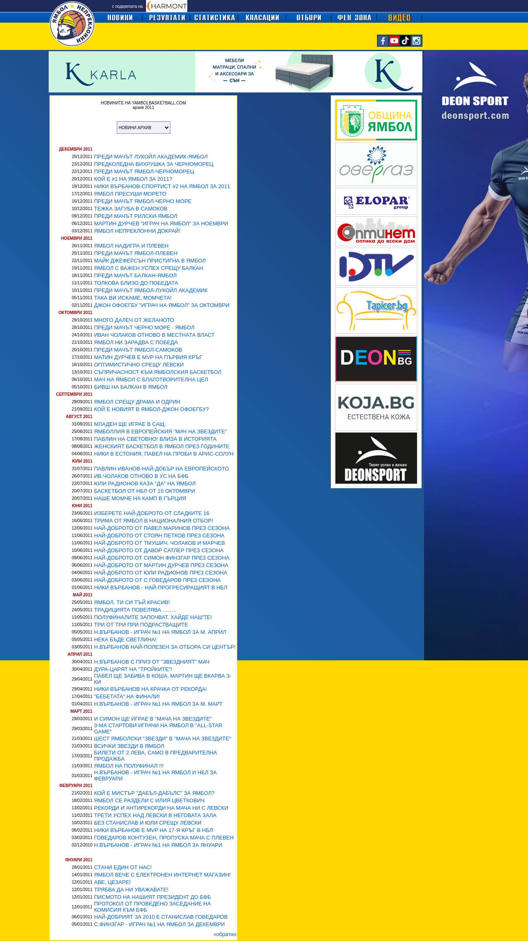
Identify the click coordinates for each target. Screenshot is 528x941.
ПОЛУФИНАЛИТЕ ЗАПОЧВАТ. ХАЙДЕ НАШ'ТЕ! (153, 617)
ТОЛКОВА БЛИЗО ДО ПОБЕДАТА (136, 283)
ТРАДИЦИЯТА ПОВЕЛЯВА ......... (135, 610)
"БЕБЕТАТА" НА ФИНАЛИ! (127, 696)
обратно (226, 934)
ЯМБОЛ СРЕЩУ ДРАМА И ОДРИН (137, 402)
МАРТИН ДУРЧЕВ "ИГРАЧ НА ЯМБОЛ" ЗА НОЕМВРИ (161, 223)
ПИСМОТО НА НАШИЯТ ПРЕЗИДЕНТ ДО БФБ (152, 897)
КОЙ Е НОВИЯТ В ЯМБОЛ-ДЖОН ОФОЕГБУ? (151, 409)
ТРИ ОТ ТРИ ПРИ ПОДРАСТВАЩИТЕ (141, 625)
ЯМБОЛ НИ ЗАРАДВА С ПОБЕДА (136, 342)
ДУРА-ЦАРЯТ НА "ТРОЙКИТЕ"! (133, 669)
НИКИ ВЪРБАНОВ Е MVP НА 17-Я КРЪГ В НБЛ (153, 830)
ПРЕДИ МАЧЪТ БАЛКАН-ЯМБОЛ (135, 275)
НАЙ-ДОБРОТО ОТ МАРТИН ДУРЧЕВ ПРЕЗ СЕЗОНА (161, 565)
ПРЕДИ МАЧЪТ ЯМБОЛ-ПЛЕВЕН (135, 253)
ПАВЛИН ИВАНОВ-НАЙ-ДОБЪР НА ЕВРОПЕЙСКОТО (161, 469)
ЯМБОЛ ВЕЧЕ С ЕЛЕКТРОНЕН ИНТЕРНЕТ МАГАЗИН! (162, 875)
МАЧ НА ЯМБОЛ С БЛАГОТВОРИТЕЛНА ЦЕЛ (151, 379)
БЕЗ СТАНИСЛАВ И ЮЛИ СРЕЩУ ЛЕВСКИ (147, 823)
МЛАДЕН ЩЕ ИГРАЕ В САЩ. (130, 424)
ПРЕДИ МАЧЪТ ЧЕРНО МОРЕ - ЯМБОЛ (144, 327)
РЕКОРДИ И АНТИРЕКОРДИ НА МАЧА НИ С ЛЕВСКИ (161, 808)
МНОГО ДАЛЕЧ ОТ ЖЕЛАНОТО (134, 320)
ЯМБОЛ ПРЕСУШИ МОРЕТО (130, 194)
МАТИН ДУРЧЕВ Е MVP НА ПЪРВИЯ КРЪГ (148, 357)
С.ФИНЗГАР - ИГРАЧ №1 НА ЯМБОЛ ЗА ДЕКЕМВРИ (159, 924)
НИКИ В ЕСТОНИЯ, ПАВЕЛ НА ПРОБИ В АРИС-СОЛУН (163, 454)
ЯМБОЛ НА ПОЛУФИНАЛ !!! (129, 766)
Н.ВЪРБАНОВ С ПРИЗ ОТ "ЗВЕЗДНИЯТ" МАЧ (152, 662)
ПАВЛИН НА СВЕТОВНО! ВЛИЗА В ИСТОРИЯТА (155, 439)
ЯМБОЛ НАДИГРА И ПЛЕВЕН (131, 246)
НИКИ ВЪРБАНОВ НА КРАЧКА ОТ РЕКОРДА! (150, 689)
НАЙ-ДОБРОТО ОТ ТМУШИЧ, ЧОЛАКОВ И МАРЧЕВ (159, 543)
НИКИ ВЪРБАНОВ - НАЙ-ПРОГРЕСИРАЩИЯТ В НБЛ (160, 587)
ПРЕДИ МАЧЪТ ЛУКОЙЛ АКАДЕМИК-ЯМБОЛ (150, 157)
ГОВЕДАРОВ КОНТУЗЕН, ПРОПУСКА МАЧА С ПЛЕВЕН (163, 838)
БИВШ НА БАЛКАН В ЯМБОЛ (130, 387)
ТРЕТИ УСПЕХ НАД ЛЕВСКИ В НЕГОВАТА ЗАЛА (155, 815)
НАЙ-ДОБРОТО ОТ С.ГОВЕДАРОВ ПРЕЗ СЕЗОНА (157, 580)
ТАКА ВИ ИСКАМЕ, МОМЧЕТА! (133, 298)
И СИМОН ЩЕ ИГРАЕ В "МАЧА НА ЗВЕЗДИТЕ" (153, 719)
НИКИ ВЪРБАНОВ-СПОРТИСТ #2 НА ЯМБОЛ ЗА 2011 (162, 186)
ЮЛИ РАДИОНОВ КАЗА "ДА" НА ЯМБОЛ (145, 483)
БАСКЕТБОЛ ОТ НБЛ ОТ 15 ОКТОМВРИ (144, 491)
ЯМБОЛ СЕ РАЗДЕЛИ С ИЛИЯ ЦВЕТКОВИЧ (149, 800)
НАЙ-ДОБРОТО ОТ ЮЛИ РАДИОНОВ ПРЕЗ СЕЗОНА (160, 573)
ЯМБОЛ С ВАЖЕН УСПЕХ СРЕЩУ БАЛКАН (148, 268)
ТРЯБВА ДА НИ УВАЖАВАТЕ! (131, 890)
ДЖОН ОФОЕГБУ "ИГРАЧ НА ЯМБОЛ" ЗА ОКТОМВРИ (161, 305)
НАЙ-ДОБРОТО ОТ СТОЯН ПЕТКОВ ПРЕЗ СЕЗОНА (159, 535)
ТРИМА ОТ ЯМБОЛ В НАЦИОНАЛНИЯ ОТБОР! (153, 521)
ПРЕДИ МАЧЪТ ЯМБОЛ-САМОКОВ (138, 350)
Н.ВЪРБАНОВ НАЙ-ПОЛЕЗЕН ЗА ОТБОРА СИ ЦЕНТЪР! (165, 647)
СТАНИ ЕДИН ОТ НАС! (123, 867)
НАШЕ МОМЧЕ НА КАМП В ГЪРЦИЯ (140, 498)
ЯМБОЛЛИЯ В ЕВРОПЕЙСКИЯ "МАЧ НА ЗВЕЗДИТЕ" (160, 431)
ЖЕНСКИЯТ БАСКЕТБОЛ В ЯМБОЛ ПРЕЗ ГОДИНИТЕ (162, 446)
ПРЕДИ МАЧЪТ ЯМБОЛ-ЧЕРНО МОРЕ (142, 201)
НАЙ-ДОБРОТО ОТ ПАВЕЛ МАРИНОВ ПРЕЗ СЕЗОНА (162, 528)
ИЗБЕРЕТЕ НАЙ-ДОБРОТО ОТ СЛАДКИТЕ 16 (151, 513)
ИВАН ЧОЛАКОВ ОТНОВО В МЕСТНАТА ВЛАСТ (154, 335)
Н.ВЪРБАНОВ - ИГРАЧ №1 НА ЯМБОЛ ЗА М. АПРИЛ (160, 632)
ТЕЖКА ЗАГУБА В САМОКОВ (130, 209)
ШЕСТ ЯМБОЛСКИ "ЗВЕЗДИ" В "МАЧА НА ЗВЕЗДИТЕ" (162, 738)
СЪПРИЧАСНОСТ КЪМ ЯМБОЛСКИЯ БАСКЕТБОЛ (158, 372)
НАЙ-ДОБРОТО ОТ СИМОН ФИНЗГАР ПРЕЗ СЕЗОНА (161, 558)
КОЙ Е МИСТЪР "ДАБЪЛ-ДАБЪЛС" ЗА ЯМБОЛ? (154, 793)
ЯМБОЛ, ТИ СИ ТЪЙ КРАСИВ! (132, 602)
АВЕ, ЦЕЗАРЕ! (112, 882)
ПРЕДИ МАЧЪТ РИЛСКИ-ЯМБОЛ (135, 216)
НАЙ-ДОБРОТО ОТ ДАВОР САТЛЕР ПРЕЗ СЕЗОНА (159, 550)
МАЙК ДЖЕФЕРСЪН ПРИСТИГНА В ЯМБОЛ (150, 261)
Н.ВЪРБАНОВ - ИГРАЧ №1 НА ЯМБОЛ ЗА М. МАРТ (158, 704)
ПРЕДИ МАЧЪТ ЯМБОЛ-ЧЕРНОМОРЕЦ (144, 171)
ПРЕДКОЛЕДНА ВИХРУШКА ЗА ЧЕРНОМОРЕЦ (153, 164)
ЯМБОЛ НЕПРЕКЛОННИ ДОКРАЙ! (137, 231)
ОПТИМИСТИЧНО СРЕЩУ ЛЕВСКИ (139, 365)
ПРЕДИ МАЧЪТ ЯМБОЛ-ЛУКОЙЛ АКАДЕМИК (150, 290)
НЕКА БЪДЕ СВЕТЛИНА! (125, 639)
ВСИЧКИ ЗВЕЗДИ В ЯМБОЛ (129, 746)
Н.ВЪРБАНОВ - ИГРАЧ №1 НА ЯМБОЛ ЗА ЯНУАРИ (158, 845)
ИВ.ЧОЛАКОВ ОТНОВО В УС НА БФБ (141, 476)
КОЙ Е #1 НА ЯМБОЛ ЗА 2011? (133, 179)
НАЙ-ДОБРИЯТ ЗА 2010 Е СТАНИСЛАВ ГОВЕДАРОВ (161, 917)
